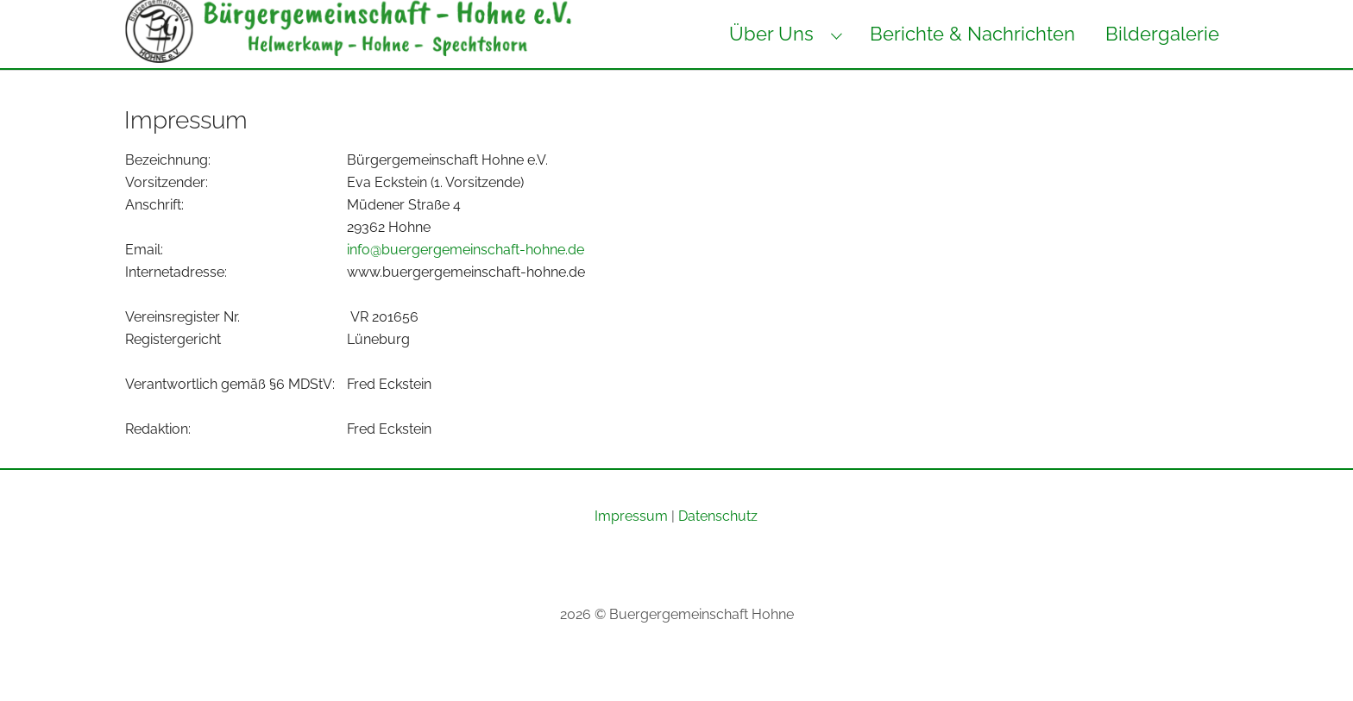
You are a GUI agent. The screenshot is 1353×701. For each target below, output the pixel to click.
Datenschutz (718, 550)
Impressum (631, 550)
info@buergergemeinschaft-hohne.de (465, 284)
